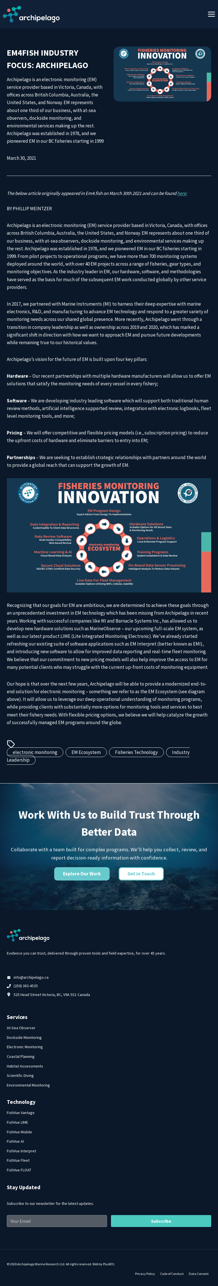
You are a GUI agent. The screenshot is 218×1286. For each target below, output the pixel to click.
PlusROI (108, 1264)
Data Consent (199, 1274)
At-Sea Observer (21, 1027)
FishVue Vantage (21, 1112)
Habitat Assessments (25, 1066)
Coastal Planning (21, 1056)
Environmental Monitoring (28, 1085)
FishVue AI (15, 1141)
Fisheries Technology (136, 752)
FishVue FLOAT (19, 1169)
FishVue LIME (17, 1122)
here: (182, 193)
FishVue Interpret (21, 1150)
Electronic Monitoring (25, 1046)
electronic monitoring (35, 752)
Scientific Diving (20, 1075)
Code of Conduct (172, 1274)
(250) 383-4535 (26, 985)
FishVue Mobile (19, 1131)
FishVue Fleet (18, 1160)
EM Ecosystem (86, 752)
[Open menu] (211, 14)
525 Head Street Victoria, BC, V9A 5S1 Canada (52, 994)
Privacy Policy (145, 1274)
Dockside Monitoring (24, 1037)
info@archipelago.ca (31, 977)
